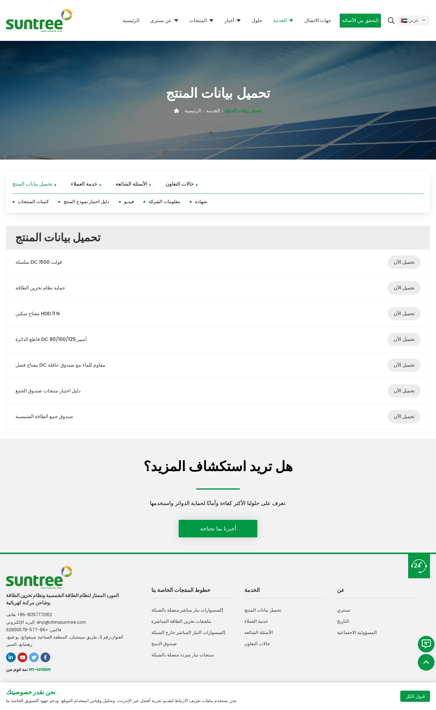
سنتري (344, 612)
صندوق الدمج (164, 646)
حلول (256, 20)
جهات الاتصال (316, 20)
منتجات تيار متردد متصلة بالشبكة (184, 657)
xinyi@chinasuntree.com (63, 623)
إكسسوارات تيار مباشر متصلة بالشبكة (189, 612)
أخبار (228, 20)
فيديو (129, 202)
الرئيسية (130, 20)
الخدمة (279, 20)
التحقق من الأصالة (359, 20)
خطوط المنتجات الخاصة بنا (180, 592)
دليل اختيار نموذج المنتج (86, 202)
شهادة (201, 202)
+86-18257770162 (35, 616)
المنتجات (197, 20)
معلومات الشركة (164, 202)
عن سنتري (160, 20)
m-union (40, 669)
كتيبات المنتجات (33, 202)
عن (341, 592)
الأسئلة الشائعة (131, 184)
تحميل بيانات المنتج (245, 110)
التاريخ (343, 624)
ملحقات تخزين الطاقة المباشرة (182, 624)
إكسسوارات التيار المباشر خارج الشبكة (190, 635)
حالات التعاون (180, 184)
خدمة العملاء (84, 184)
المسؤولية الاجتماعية (357, 635)
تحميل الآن (404, 263)
